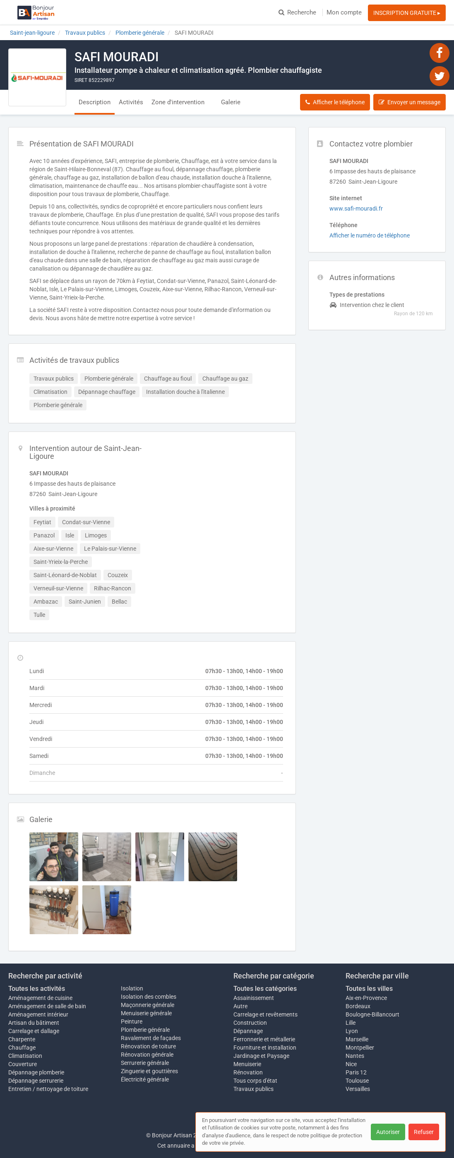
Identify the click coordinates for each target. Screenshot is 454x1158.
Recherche (297, 12)
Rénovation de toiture (148, 1046)
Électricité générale (145, 1079)
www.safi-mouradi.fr (356, 208)
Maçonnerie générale (147, 1005)
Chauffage (22, 1047)
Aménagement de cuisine (40, 998)
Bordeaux (358, 1006)
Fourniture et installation (264, 1047)
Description (94, 102)
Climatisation (25, 1056)
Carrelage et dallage (33, 1031)
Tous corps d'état (255, 1080)
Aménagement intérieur (38, 1014)
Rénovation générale (147, 1054)
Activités (131, 102)
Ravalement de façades (151, 1038)
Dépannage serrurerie (35, 1080)
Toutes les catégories (265, 989)
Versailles (358, 1089)
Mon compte (344, 12)
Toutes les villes (369, 989)
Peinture (131, 1021)
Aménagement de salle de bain (47, 1006)
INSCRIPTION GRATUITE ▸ (406, 13)
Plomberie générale (145, 1029)
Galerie (230, 102)
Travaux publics (253, 1089)
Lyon (352, 1031)
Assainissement (253, 998)
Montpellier (360, 1047)
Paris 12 (356, 1072)
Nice (351, 1064)
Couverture (22, 1064)
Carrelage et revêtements (265, 1014)
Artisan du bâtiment (33, 1022)
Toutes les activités (36, 989)
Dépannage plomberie (36, 1072)
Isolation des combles (148, 996)
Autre (240, 1006)
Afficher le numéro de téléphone (369, 235)
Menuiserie (247, 1064)
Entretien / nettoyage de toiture (48, 1089)
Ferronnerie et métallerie (264, 1039)
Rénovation (248, 1072)
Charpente (21, 1039)
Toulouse (357, 1080)
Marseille (357, 1039)
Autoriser (388, 1132)
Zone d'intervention (177, 102)
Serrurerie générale (145, 1063)
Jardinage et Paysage (261, 1056)
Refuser (424, 1132)
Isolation (132, 988)
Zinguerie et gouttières (149, 1071)
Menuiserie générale (146, 1013)
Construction (250, 1022)
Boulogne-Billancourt (372, 1014)
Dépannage (248, 1031)
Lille (351, 1022)
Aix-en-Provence (366, 998)
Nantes (355, 1056)
